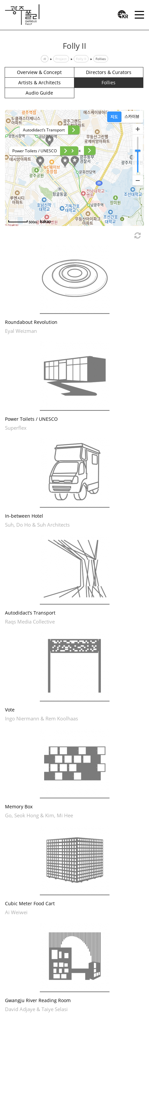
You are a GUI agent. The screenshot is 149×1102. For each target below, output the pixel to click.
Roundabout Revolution (31, 322)
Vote (10, 709)
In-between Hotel (24, 516)
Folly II (81, 58)
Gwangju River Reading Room (38, 1000)
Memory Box (19, 806)
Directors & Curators (108, 72)
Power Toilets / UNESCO (31, 419)
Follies (101, 58)
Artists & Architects (39, 82)
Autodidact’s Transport (30, 613)
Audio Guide (39, 93)
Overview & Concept (39, 72)
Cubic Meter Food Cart (30, 903)
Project (61, 58)
